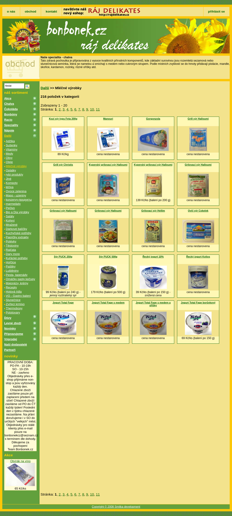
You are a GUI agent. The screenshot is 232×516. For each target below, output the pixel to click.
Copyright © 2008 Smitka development (116, 506)
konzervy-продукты (19, 199)
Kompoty (12, 183)
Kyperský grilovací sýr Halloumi (108, 164)
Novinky (10, 328)
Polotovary (13, 312)
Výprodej (10, 339)
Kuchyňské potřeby (18, 233)
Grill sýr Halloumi (198, 118)
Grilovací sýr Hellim (153, 210)
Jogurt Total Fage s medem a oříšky (153, 304)
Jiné (8, 178)
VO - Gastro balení (18, 295)
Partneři (10, 350)
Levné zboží (12, 323)
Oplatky (11, 170)
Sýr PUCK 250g (63, 256)
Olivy (9, 158)
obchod (30, 11)
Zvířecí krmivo (15, 304)
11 (98, 109)
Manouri (108, 118)
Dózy (7, 318)
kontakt (51, 11)
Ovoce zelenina (16, 191)
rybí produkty (14, 174)
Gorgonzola (153, 118)
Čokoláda (11, 109)
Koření (10, 220)
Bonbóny (10, 114)
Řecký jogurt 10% (153, 256)
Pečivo (10, 208)
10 (92, 109)
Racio (8, 119)
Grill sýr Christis (63, 164)
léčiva (9, 187)
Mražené (11, 224)
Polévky (11, 241)
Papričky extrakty (17, 237)
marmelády (13, 204)
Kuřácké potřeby (17, 258)
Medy (9, 153)
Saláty (10, 216)
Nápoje (9, 130)
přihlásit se (216, 11)
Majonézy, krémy (17, 283)
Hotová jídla (14, 291)
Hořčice (11, 262)
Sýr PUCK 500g (108, 256)
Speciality (11, 125)
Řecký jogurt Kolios (198, 256)
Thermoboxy (14, 308)
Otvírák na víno (20, 461)
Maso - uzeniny (16, 195)
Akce (7, 98)
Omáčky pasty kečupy (20, 279)
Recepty (11, 287)
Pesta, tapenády (16, 275)
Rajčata (11, 249)
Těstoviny (12, 245)
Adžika (10, 141)
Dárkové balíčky (16, 229)
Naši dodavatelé (15, 344)
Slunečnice (13, 300)
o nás (11, 11)
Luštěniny (12, 270)
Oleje (9, 162)
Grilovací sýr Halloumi (198, 164)
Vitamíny (11, 149)
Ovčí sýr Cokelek (198, 210)
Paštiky (11, 266)
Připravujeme (13, 334)
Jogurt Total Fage (63, 302)
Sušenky (11, 145)
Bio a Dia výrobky (17, 212)
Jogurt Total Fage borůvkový (198, 302)
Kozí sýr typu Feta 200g (63, 118)
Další (7, 135)
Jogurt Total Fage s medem (108, 302)
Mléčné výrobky (16, 166)
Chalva (9, 103)
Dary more (13, 254)
